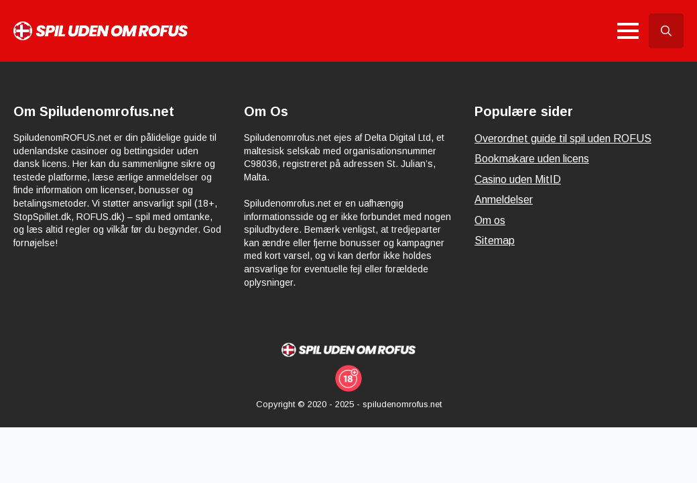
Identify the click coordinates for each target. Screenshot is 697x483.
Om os (489, 220)
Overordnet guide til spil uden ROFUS (562, 138)
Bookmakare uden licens (531, 158)
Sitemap (494, 240)
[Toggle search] (666, 30)
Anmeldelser (503, 199)
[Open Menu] (628, 31)
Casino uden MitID (517, 179)
